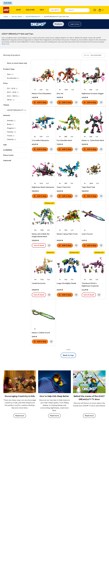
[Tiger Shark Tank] (93, 169)
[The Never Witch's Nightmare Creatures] (93, 265)
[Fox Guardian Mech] (68, 122)
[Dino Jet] (68, 75)
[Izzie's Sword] (93, 216)
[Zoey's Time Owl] (68, 169)
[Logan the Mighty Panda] (68, 265)
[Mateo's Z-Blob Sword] (43, 315)
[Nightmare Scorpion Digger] (93, 75)
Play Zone (7, 3)
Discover (30, 10)
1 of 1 (68, 350)
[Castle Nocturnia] (43, 265)
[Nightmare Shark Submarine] (43, 169)
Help (42, 10)
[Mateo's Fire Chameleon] (43, 75)
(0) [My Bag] (101, 10)
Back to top (68, 355)
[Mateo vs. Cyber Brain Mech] (93, 122)
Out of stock (39, 245)
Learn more (74, 24)
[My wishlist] (94, 10)
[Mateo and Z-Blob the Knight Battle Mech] (43, 216)
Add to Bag (41, 102)
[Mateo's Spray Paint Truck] (68, 216)
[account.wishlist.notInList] (51, 102)
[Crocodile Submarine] (43, 122)
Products (58, 24)
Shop (18, 10)
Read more (5, 44)
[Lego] (6, 10)
